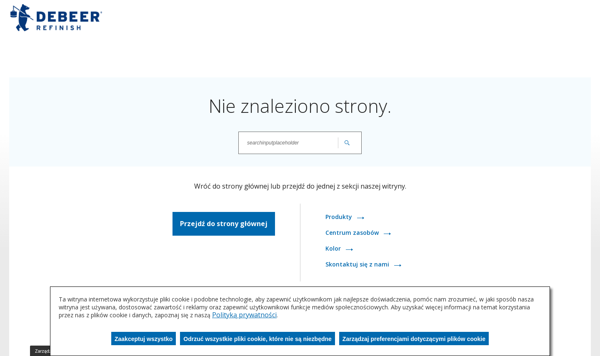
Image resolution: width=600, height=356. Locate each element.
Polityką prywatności (244, 314)
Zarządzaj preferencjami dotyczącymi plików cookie (413, 339)
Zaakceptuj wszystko (143, 339)
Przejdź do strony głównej (224, 223)
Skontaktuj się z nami (358, 264)
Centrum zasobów (352, 233)
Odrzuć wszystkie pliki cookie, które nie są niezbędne (257, 339)
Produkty (339, 217)
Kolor (333, 248)
